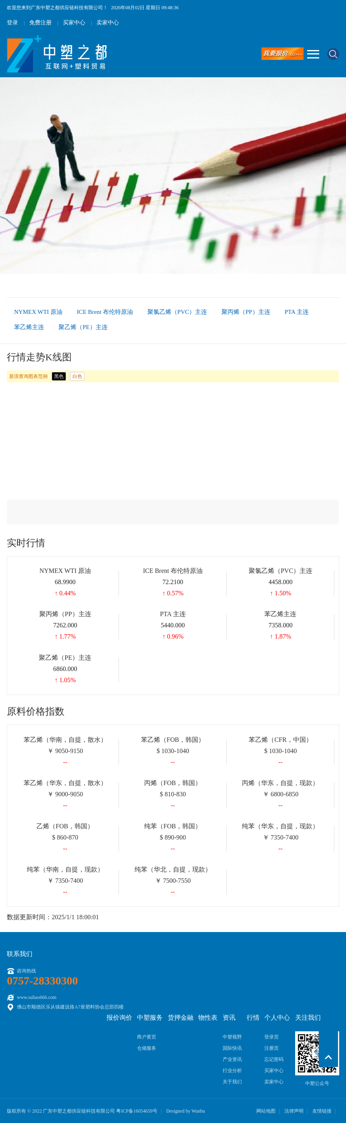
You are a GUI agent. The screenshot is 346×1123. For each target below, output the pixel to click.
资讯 (229, 1017)
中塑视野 (232, 1037)
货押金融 (180, 1017)
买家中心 (74, 23)
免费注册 (40, 23)
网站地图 (266, 1111)
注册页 (271, 1048)
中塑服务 (150, 1017)
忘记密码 (274, 1059)
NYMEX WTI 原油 (38, 312)
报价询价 (119, 1017)
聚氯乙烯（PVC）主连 (177, 312)
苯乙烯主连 (29, 327)
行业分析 (232, 1070)
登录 (12, 23)
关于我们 (232, 1082)
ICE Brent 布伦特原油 (105, 312)
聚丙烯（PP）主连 (245, 312)
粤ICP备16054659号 (136, 1111)
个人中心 (277, 1017)
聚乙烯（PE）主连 (83, 327)
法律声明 (294, 1111)
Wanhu (198, 1111)
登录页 (271, 1037)
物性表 (207, 1017)
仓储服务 (146, 1048)
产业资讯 (232, 1059)
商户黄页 (146, 1037)
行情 (253, 1017)
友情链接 (322, 1111)
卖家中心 (108, 23)
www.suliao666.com (36, 997)
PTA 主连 (297, 312)
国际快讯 (232, 1048)
